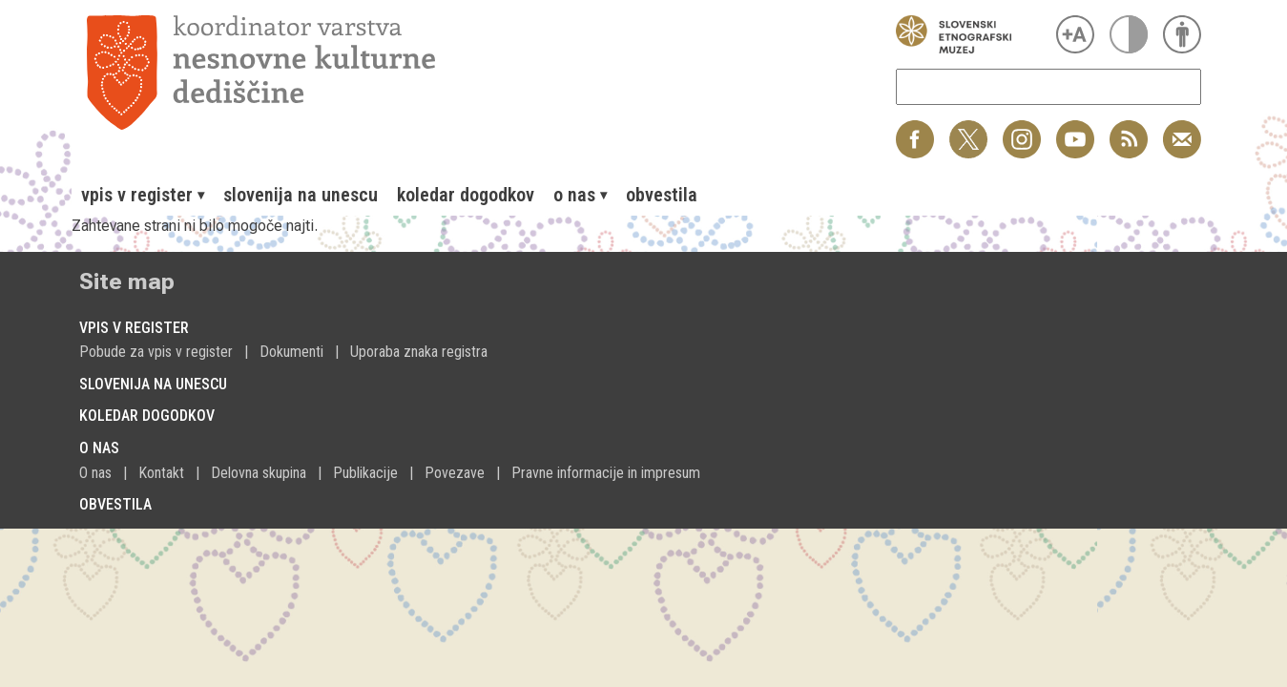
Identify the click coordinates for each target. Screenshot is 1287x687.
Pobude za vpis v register (156, 352)
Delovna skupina (258, 473)
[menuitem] (143, 195)
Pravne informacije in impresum (605, 473)
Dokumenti (291, 352)
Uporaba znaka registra (419, 352)
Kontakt (161, 473)
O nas (95, 473)
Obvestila (661, 194)
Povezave (455, 473)
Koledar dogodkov (465, 194)
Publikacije (365, 473)
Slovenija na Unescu (300, 194)
